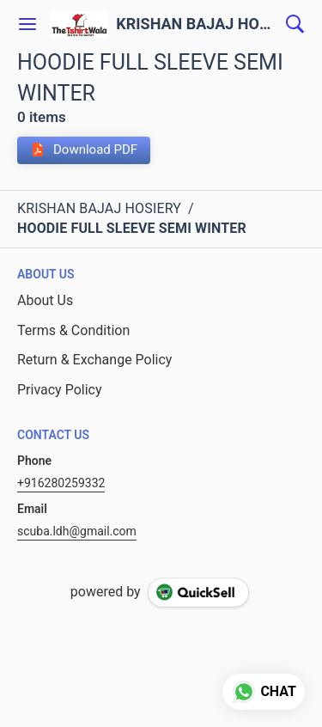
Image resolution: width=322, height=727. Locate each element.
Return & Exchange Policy (94, 359)
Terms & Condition (73, 330)
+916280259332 (61, 483)
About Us (45, 300)
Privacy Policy (59, 390)
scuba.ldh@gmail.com (77, 531)
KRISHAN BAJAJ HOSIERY (196, 24)
